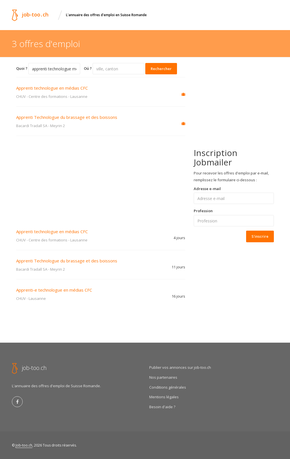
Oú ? (88, 68)
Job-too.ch (24, 445)
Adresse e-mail (207, 188)
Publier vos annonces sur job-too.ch (180, 367)
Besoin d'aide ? (162, 406)
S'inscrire (259, 236)
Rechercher (161, 68)
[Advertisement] (100, 178)
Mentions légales (164, 396)
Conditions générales (167, 387)
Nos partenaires (163, 377)
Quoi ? (21, 68)
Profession (203, 210)
